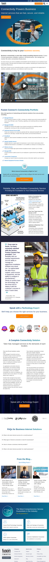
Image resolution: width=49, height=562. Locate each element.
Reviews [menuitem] (16, 561)
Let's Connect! (24, 179)
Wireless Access (8, 147)
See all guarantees (22, 513)
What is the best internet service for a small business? (18, 435)
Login (30, 0)
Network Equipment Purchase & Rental (13, 160)
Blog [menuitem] (27, 558)
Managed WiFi (7, 151)
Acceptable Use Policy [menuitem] (41, 556)
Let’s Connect (39, 3)
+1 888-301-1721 (6, 554)
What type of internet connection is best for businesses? (18, 439)
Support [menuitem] (27, 551)
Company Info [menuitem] (17, 551)
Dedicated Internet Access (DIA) (12, 130)
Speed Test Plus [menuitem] (29, 561)
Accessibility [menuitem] (39, 558)
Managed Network (8, 117)
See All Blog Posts (24, 462)
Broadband (7, 136)
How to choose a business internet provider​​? (15, 444)
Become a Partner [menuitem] (29, 556)
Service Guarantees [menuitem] (18, 556)
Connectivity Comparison (10, 156)
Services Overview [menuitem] (18, 553)
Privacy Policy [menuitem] (40, 553)
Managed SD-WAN (8, 125)
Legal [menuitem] (38, 551)
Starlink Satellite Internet (10, 141)
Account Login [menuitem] (29, 553)
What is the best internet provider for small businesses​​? (18, 449)
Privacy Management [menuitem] (41, 561)
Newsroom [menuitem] (16, 558)
